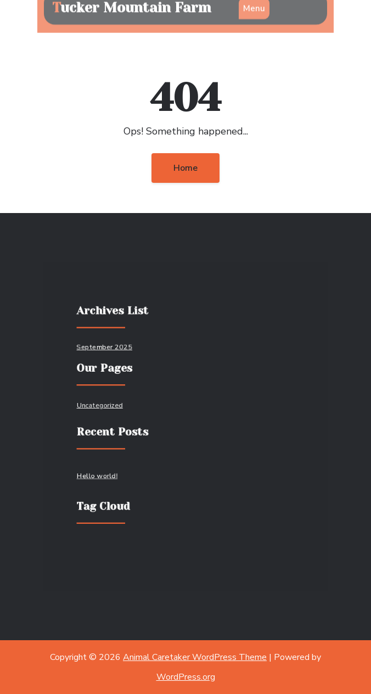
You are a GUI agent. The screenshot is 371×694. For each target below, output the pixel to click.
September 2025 (107, 349)
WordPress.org (185, 677)
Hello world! (100, 474)
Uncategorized (102, 405)
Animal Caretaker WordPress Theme (195, 657)
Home (185, 168)
